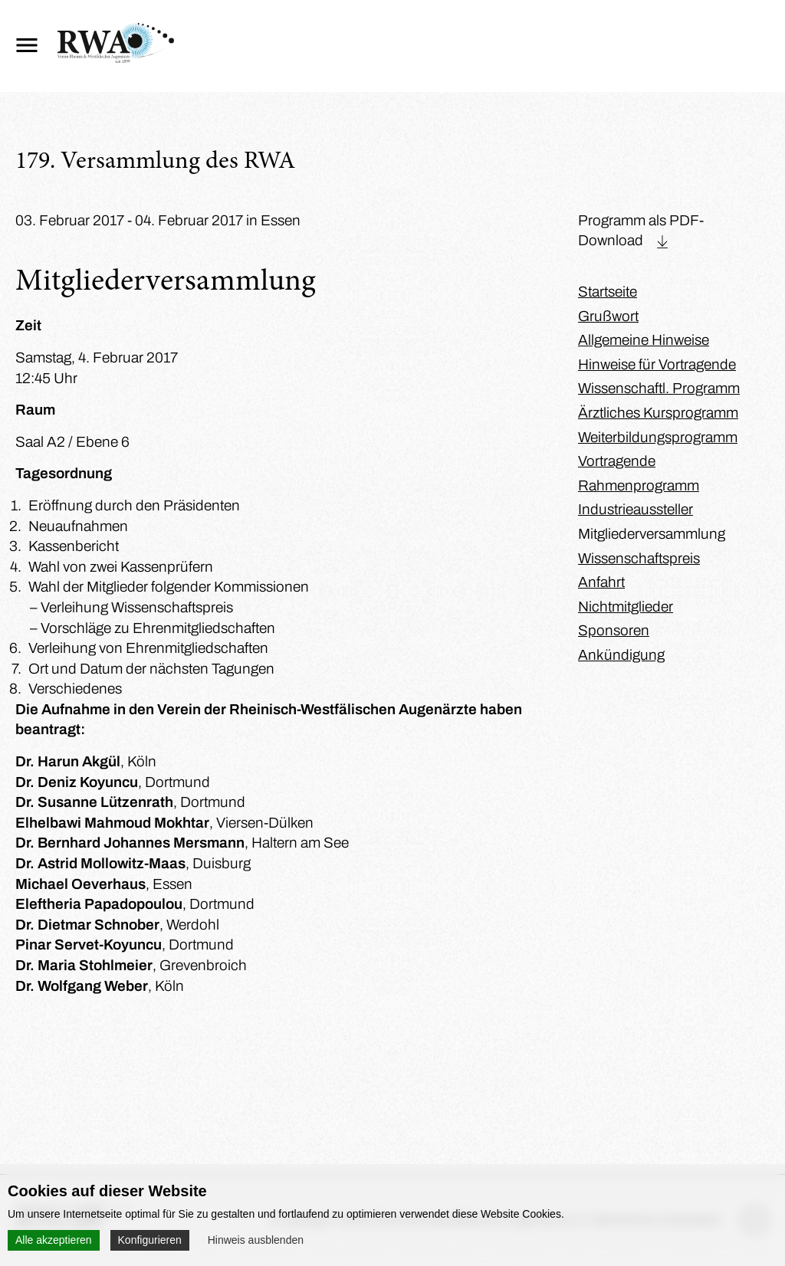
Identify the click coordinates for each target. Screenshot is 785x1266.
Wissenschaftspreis (639, 558)
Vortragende (616, 461)
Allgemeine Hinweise (643, 340)
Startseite (607, 292)
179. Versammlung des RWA (155, 162)
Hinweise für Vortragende (657, 364)
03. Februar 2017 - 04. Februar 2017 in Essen (158, 220)
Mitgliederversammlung (651, 534)
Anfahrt (601, 582)
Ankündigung (621, 655)
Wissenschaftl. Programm (659, 388)
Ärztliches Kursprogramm (658, 413)
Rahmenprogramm (638, 485)
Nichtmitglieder (625, 607)
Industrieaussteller (635, 509)
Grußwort (608, 316)
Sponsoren (613, 630)
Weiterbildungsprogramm (657, 437)
